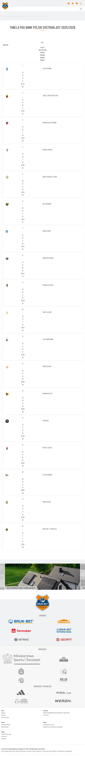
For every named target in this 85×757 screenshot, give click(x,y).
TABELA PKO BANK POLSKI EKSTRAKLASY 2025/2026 (56, 713)
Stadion (3, 713)
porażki (42, 55)
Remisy (42, 52)
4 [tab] (45, 591)
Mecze (43, 47)
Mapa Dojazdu (5, 727)
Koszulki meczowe (6, 734)
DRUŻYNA (5, 45)
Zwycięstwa (43, 50)
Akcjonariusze (5, 717)
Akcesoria (4, 736)
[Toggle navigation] (81, 9)
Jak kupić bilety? (5, 724)
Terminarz (46, 715)
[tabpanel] (42, 576)
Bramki (42, 58)
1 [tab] (37, 591)
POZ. (42, 42)
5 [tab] (48, 591)
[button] (81, 3)
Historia (3, 715)
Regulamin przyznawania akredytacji (53, 727)
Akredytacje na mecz (48, 724)
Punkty (42, 60)
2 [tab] (40, 591)
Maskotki (3, 738)
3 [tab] (42, 591)
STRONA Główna (7, 16)
